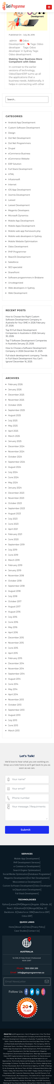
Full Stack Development (20, 169)
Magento (26, 904)
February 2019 (15, 565)
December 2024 (16, 446)
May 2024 (13, 482)
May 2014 (12, 689)
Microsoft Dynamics (18, 215)
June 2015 (13, 648)
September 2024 (16, 462)
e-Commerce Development (27, 866)
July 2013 (12, 720)
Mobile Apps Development (21, 226)
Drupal (11, 148)
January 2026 (15, 389)
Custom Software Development (24, 127)
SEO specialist (15, 267)
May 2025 (13, 425)
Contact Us (33, 931)
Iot (14, 889)
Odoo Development (18, 246)
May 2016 (12, 627)
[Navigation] (49, 7)
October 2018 (14, 580)
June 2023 (13, 524)
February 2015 (15, 658)
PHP (19, 904)
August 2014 (14, 679)
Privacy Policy (38, 927)
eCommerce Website (18, 158)
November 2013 (16, 699)
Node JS (47, 904)
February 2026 (15, 384)
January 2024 (15, 487)
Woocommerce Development (27, 882)
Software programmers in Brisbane (26, 277)
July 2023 (12, 518)
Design (11, 133)
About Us (19, 927)
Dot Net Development (19, 138)
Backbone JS (10, 912)
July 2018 (12, 596)
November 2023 (16, 498)
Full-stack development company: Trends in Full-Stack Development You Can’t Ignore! (26, 358)
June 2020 (13, 539)
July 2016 (12, 617)
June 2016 (13, 622)
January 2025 (14, 441)
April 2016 (13, 632)
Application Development (28, 889)
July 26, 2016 (29, 35)
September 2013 (16, 710)
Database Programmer (39, 874)
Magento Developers (18, 210)
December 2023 (16, 493)
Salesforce (13, 262)
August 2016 (14, 611)
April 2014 (13, 694)
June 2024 (13, 477)
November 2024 (16, 451)
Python (5, 904)
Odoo (28, 927)
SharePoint (13, 272)
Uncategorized (15, 282)
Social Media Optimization (15, 874)
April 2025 (13, 431)
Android (20, 908)
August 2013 (14, 715)
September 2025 (16, 410)
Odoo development (20, 54)
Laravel (11, 200)
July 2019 (12, 549)
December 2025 (16, 394)
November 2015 (16, 642)
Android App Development (21, 122)
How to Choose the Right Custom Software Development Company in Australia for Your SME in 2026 (24, 319)
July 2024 (13, 472)
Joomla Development (19, 195)
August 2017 (14, 606)
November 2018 (16, 575)
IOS (26, 908)
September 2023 (16, 508)
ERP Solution (14, 164)
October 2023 (15, 503)
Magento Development (15, 878)
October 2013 (14, 704)
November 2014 (16, 668)
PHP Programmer (17, 251)
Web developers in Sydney (21, 288)
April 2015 (13, 653)
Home (11, 927)
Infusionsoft (14, 179)
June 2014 (13, 684)
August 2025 (14, 415)
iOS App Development (19, 189)
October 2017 (14, 601)
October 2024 (15, 456)
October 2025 (15, 405)
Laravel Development (19, 205)
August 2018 (14, 591)
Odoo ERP (27, 916)
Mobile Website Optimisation (23, 241)
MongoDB (34, 908)
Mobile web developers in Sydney (25, 236)
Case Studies (20, 931)
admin (13, 40)
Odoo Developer (42, 885)
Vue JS (43, 908)
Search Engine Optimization (26, 870)
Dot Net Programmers (19, 143)
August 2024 (14, 467)
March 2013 (13, 730)
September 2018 (16, 586)
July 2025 (12, 420)
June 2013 (13, 725)
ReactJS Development (19, 257)
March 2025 (14, 436)
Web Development (17, 293)
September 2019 (16, 544)
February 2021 (15, 534)
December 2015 (16, 637)
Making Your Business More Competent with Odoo (25, 60)
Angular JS (37, 904)
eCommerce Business (19, 153)
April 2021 (13, 529)
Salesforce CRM (25, 912)
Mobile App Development (21, 220)
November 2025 (16, 400)
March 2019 (14, 560)
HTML (11, 174)
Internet (12, 184)
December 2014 (16, 663)
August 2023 (14, 513)
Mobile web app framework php (24, 231)
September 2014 (16, 673)
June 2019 (13, 555)
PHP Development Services (27, 862)
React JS (11, 908)
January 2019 (14, 570)
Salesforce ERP (41, 912)
